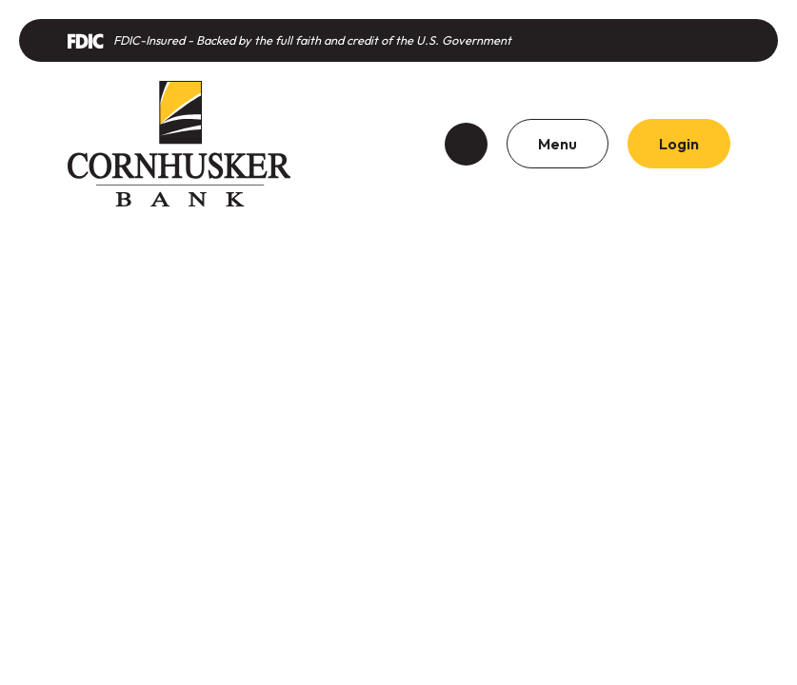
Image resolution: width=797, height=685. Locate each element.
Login (679, 143)
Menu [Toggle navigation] (557, 143)
